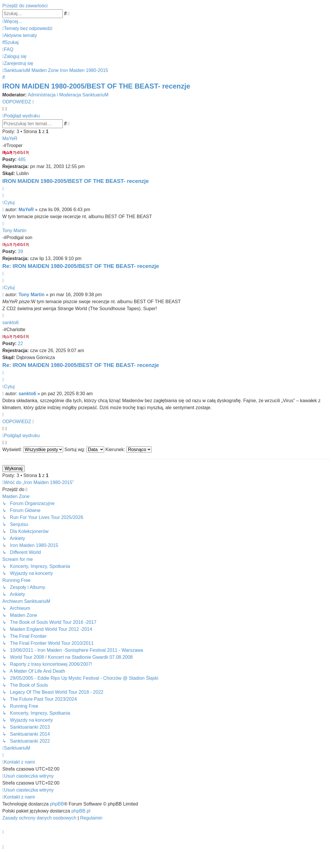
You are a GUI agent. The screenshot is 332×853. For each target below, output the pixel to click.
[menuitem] (27, 28)
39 (20, 251)
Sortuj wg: (84, 449)
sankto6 (10, 322)
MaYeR (9, 138)
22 (20, 343)
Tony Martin (14, 230)
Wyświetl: (32, 449)
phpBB (57, 803)
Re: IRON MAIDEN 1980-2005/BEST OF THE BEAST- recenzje (80, 266)
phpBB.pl (80, 810)
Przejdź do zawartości (25, 5)
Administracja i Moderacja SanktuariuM (68, 94)
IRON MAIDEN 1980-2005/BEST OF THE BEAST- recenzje (96, 86)
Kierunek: (128, 449)
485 (22, 159)
